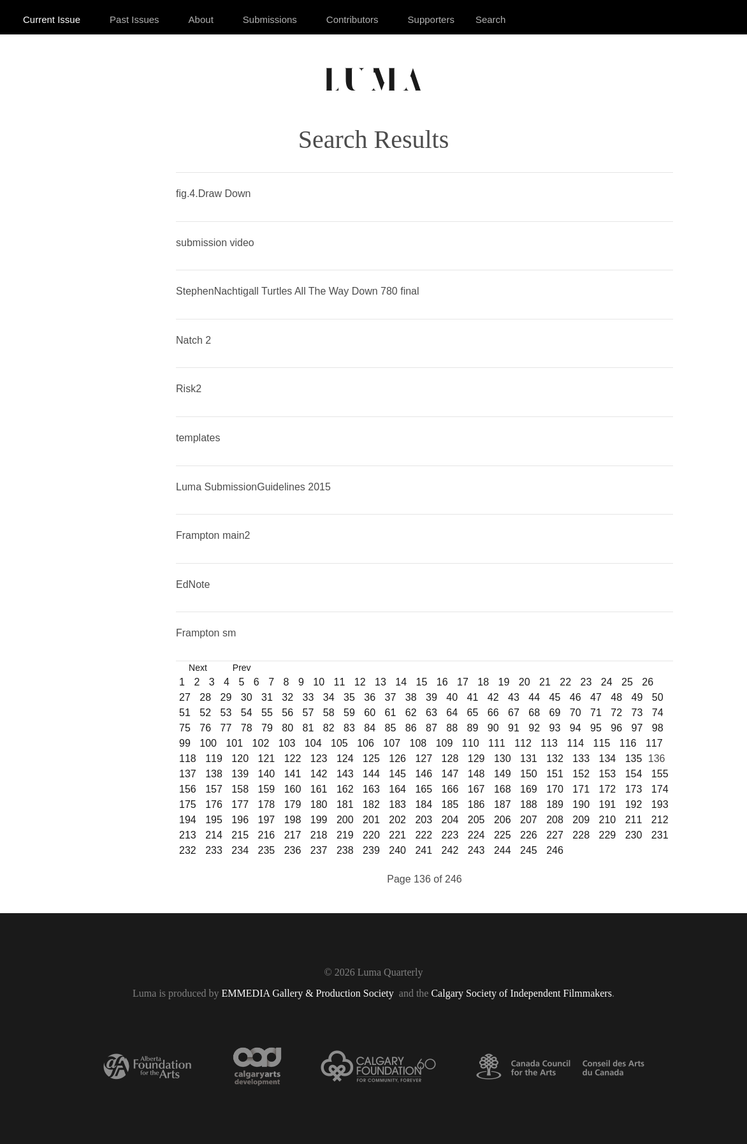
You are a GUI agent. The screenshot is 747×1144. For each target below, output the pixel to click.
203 (423, 819)
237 (319, 850)
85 (390, 727)
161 (319, 789)
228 (581, 835)
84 (369, 727)
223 (450, 835)
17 (462, 682)
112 (523, 743)
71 (596, 712)
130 (502, 758)
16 (442, 682)
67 (513, 712)
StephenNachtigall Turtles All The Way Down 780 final (297, 291)
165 (423, 789)
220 (371, 835)
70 (575, 712)
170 (554, 789)
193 (660, 804)
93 (555, 727)
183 (397, 804)
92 (534, 727)
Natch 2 (193, 340)
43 (513, 697)
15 (422, 682)
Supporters (431, 19)
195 (213, 819)
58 (329, 712)
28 (205, 697)
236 (292, 850)
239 (371, 850)
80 (287, 727)
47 (596, 697)
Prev (242, 668)
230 (633, 835)
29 (226, 697)
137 (187, 773)
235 (266, 850)
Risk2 (188, 388)
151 (554, 773)
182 (371, 804)
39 (431, 697)
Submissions (270, 19)
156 (187, 789)
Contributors (352, 19)
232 (187, 850)
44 (534, 697)
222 (423, 835)
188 (528, 804)
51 (185, 712)
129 (476, 758)
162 (345, 789)
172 (607, 789)
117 (654, 743)
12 (360, 682)
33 (308, 697)
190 (581, 804)
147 (450, 773)
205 (476, 819)
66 (493, 712)
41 (473, 697)
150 (528, 773)
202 (397, 819)
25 (627, 682)
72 (616, 712)
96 (616, 727)
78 (246, 727)
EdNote (193, 584)
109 (444, 743)
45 (555, 697)
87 (431, 727)
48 (616, 697)
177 (240, 804)
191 (607, 804)
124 (345, 758)
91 (513, 727)
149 (502, 773)
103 (287, 743)
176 (213, 804)
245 (528, 850)
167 (476, 789)
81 (308, 727)
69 (555, 712)
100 (208, 743)
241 (423, 850)
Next (198, 668)
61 (390, 712)
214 (213, 835)
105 (339, 743)
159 (266, 789)
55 (267, 712)
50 (658, 697)
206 (502, 819)
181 (345, 804)
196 (240, 819)
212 (660, 819)
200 (345, 819)
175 (187, 804)
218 (319, 835)
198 (292, 819)
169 (528, 789)
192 (633, 804)
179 (292, 804)
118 (187, 758)
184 (423, 804)
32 (287, 697)
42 (493, 697)
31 (267, 697)
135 (633, 758)
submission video (215, 242)
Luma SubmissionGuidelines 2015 (253, 486)
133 (581, 758)
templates (198, 437)
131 (528, 758)
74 (658, 712)
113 (549, 743)
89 (473, 727)
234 (240, 850)
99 (185, 743)
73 (637, 712)
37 (390, 697)
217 (292, 835)
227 (554, 835)
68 (534, 712)
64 (452, 712)
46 (575, 697)
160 (292, 789)
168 (502, 789)
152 (581, 773)
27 (185, 697)
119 (213, 758)
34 (329, 697)
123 (319, 758)
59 (349, 712)
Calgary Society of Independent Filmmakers (521, 993)
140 (266, 773)
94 (575, 727)
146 (423, 773)
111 (496, 743)
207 (528, 819)
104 (313, 743)
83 (349, 727)
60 (369, 712)
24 (607, 682)
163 (371, 789)
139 (240, 773)
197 (266, 819)
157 (213, 789)
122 (292, 758)
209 (581, 819)
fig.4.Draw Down (213, 193)
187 (502, 804)
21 (545, 682)
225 (502, 835)
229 (607, 835)
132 (554, 758)
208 (554, 819)
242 (450, 850)
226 (528, 835)
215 (240, 835)
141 (292, 773)
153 (607, 773)
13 (380, 682)
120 (240, 758)
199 (319, 819)
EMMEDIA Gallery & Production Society (309, 993)
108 (418, 743)
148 (476, 773)
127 (423, 758)
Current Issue (51, 19)
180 (319, 804)
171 (581, 789)
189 (554, 804)
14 (401, 682)
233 (213, 850)
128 (450, 758)
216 (266, 835)
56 (287, 712)
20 (524, 682)
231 (660, 835)
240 (397, 850)
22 (565, 682)
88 (452, 727)
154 (633, 773)
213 (187, 835)
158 (240, 789)
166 (450, 789)
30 (246, 697)
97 (637, 727)
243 (476, 850)
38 (411, 697)
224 (476, 835)
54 (246, 712)
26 (647, 682)
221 (397, 835)
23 (586, 682)
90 (493, 727)
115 (602, 743)
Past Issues (134, 19)
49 (637, 697)
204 (450, 819)
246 (554, 850)
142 (319, 773)
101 (234, 743)
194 (187, 819)
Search (490, 19)
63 (431, 712)
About (201, 19)
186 (476, 804)
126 (397, 758)
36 (369, 697)
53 (226, 712)
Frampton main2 (213, 535)
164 (397, 789)
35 (349, 697)
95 (596, 727)
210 (607, 819)
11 (339, 682)
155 (660, 773)
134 (607, 758)
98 (658, 727)
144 (371, 773)
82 (329, 727)
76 (205, 727)
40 (452, 697)
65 (473, 712)
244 (502, 850)
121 (266, 758)
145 (397, 773)
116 (628, 743)
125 (371, 758)
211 (633, 819)
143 (345, 773)
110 (470, 743)
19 (504, 682)
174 (660, 789)
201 (371, 819)
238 (345, 850)
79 (267, 727)
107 (391, 743)
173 (633, 789)
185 (450, 804)
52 (205, 712)
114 (575, 743)
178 (266, 804)
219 (345, 835)
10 (318, 682)
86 (411, 727)
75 (185, 727)
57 (308, 712)
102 (261, 743)
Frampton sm (206, 632)
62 (411, 712)
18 (483, 682)
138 (213, 773)
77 (226, 727)
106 (365, 743)
